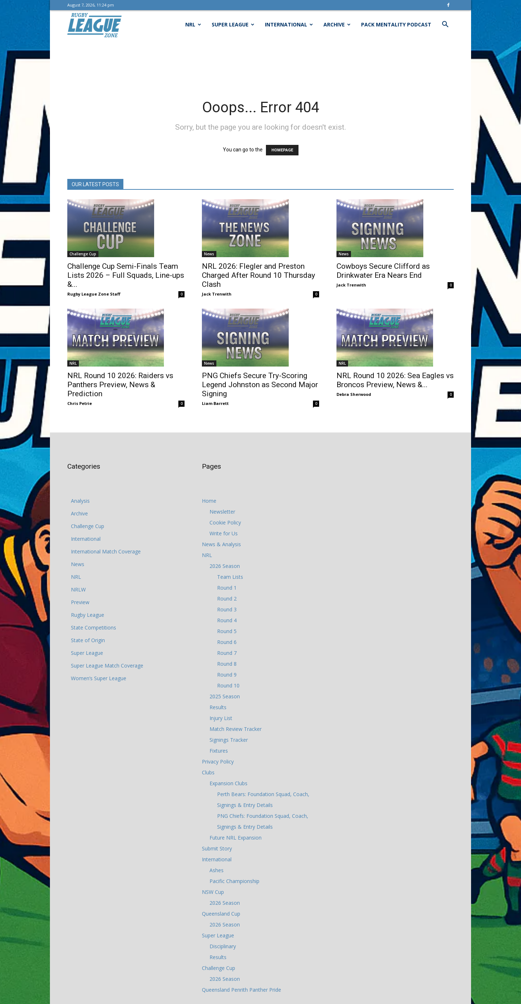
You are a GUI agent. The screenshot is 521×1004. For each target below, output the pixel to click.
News (209, 253)
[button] (445, 25)
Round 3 (227, 609)
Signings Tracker (228, 739)
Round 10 (228, 685)
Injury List (220, 718)
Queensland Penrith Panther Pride (241, 989)
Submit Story (217, 848)
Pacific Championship (234, 881)
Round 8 (227, 663)
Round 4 (227, 620)
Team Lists (230, 576)
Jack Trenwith (217, 294)
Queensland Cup (221, 913)
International (289, 24)
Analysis (80, 500)
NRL (193, 24)
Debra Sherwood (353, 394)
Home (209, 500)
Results (217, 707)
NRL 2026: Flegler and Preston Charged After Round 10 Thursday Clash (258, 275)
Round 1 (227, 587)
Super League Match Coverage (107, 665)
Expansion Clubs (228, 783)
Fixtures (218, 750)
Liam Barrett (215, 403)
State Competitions (93, 627)
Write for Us (223, 533)
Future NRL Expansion (235, 837)
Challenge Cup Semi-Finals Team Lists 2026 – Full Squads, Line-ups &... (125, 275)
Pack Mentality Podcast (396, 24)
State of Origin (88, 640)
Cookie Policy (225, 522)
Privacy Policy (218, 761)
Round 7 (227, 652)
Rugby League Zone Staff (93, 294)
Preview (80, 602)
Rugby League (87, 614)
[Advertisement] (260, 64)
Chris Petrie (79, 403)
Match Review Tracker (235, 728)
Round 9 (227, 674)
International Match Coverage (106, 551)
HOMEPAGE (282, 150)
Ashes (216, 870)
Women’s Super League (98, 678)
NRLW (78, 589)
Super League (233, 24)
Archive (337, 24)
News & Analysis (221, 544)
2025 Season (224, 696)
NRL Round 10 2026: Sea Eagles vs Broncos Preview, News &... (395, 380)
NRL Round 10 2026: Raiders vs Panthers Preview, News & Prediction (120, 384)
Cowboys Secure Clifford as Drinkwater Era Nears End (383, 271)
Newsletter (222, 511)
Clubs (208, 772)
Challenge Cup (82, 253)
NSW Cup (213, 891)
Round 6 (227, 642)
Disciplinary (222, 946)
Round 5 (227, 631)
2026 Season (224, 565)
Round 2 (227, 598)
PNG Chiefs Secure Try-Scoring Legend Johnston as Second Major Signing (260, 384)
